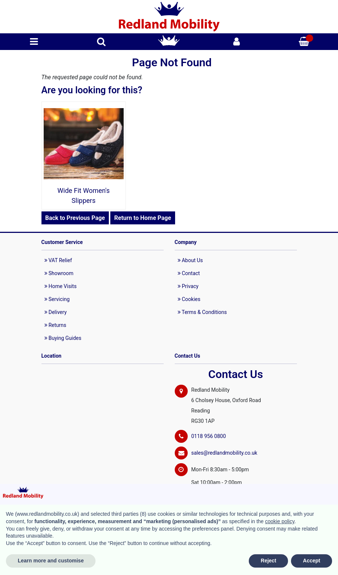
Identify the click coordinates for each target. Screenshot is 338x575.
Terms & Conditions (202, 312)
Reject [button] (268, 561)
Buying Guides (62, 338)
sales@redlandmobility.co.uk (224, 453)
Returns (55, 325)
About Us (190, 260)
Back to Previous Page (75, 217)
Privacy (188, 286)
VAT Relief (58, 260)
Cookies (189, 299)
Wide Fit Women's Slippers (83, 195)
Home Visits (60, 286)
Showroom (59, 273)
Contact (189, 273)
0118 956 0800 (208, 436)
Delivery (55, 312)
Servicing (57, 299)
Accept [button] (311, 561)
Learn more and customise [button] (51, 561)
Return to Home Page (142, 217)
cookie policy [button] (279, 521)
